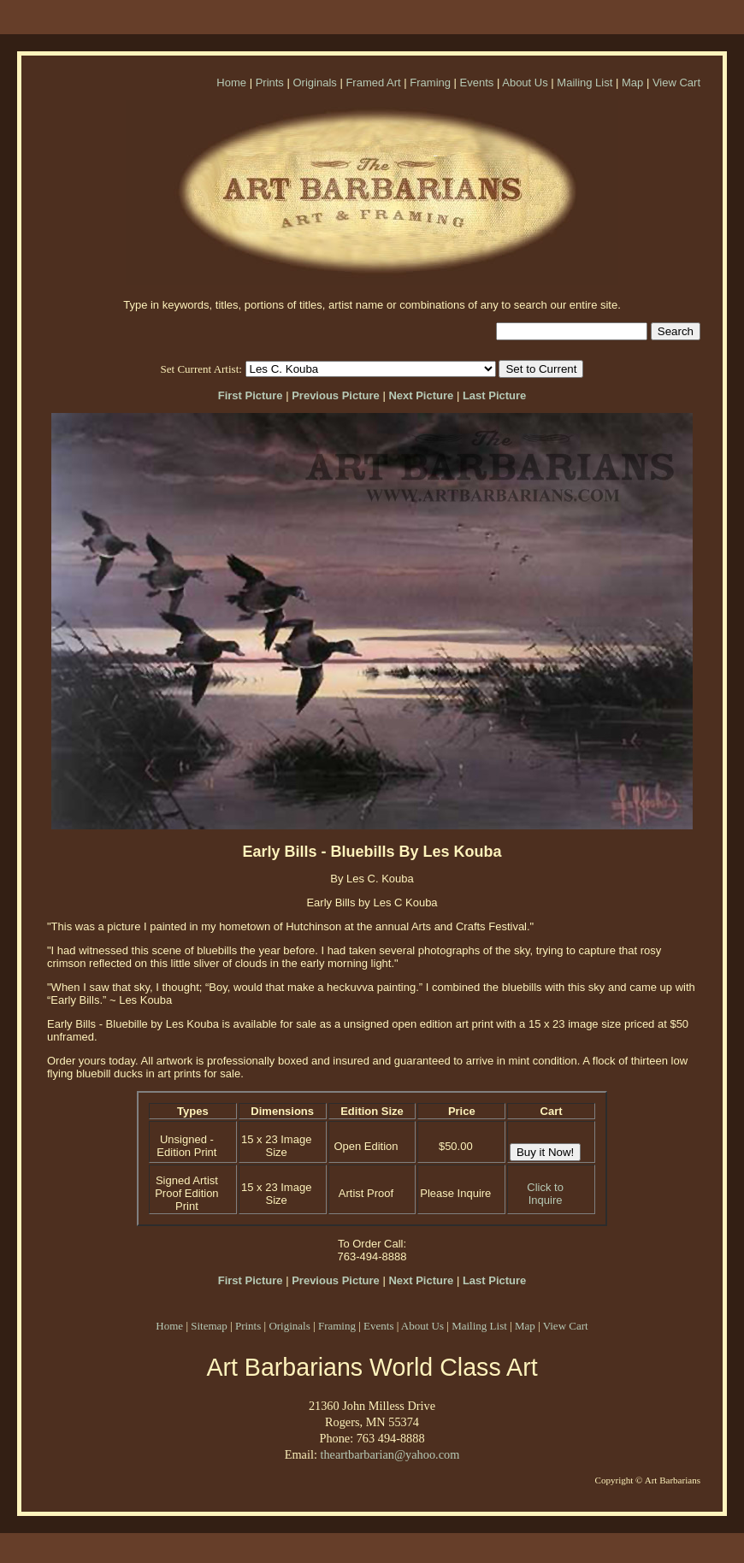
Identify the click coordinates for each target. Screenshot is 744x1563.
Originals (314, 82)
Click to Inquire (545, 1193)
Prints (270, 82)
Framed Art (372, 82)
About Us (524, 82)
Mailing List (584, 82)
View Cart (676, 82)
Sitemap (209, 1325)
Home (231, 82)
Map (632, 82)
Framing (430, 82)
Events (477, 82)
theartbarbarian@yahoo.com (389, 1454)
